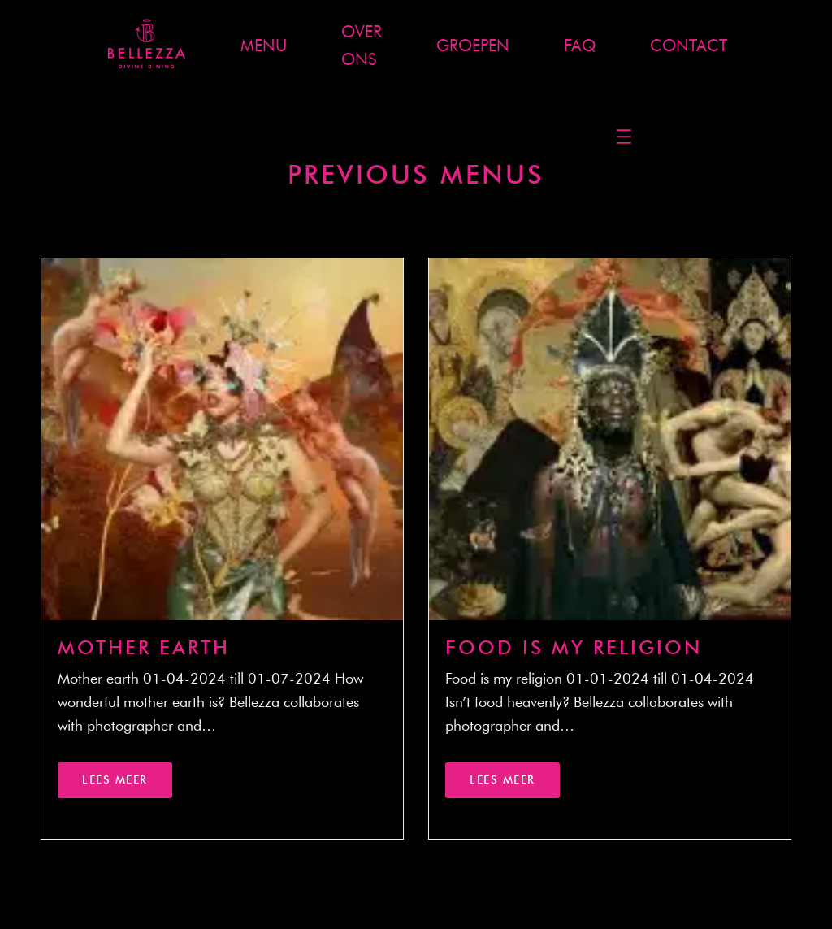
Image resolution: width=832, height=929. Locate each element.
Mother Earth (144, 647)
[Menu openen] (624, 136)
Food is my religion (573, 647)
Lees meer (115, 780)
